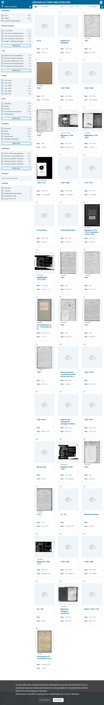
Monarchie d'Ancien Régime (12, 193)
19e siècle (7, 191)
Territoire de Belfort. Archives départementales (18, 164)
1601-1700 (7, 83)
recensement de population (12, 111)
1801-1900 (7, 88)
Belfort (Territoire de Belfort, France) (15, 55)
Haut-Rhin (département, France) (14, 61)
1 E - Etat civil (8, 31)
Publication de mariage (11, 139)
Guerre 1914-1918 (10, 199)
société (6, 106)
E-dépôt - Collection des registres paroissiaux (18, 41)
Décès (6, 131)
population (7, 103)
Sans (5, 15)
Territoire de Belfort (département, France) (17, 58)
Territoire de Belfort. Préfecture (14, 158)
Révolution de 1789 (10, 196)
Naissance (7, 128)
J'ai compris (58, 700)
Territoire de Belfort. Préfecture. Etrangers (17, 161)
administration (9, 114)
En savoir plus (45, 700)
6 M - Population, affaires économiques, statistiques (20, 38)
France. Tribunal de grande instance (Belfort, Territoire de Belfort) (24, 153)
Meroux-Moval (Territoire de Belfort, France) (18, 63)
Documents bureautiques (12, 21)
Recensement (8, 136)
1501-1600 (7, 80)
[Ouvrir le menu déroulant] (3, 2)
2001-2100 (7, 94)
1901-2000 (7, 91)
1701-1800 (7, 86)
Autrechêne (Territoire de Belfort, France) (17, 66)
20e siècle (7, 188)
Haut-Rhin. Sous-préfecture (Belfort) (15, 156)
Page (61, 6)
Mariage (6, 134)
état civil (6, 109)
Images (6, 18)
